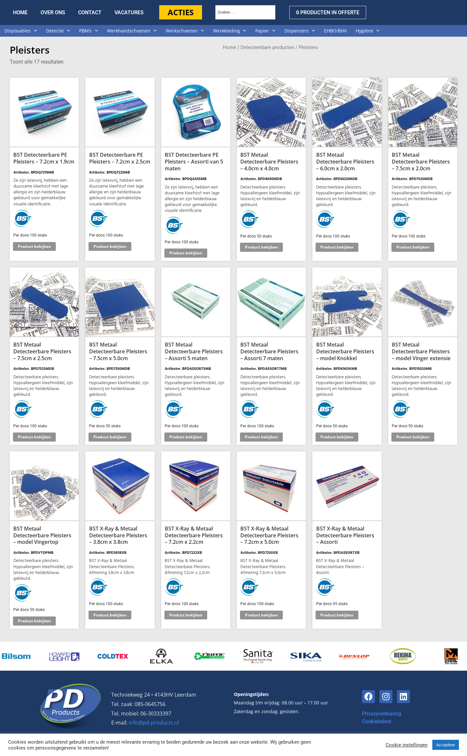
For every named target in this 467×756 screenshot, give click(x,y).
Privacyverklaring (381, 714)
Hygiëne (367, 31)
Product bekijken (34, 246)
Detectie (58, 31)
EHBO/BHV (335, 31)
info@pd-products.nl (154, 722)
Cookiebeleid (376, 721)
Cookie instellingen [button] (406, 745)
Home (229, 47)
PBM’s (88, 31)
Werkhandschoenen (132, 31)
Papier (265, 31)
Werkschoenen (185, 31)
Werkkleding (229, 31)
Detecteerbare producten (267, 47)
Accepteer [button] (445, 744)
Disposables (21, 31)
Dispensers (299, 31)
